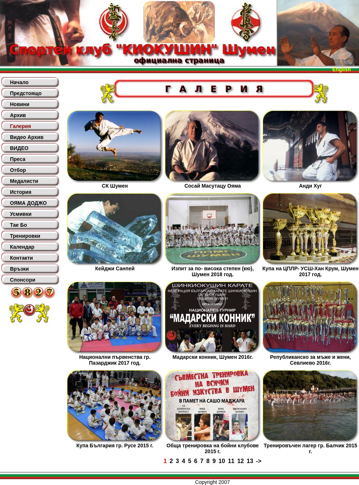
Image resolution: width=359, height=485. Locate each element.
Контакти (21, 258)
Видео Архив (26, 137)
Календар (22, 247)
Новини (19, 104)
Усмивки (21, 214)
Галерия (20, 126)
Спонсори (22, 280)
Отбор (18, 170)
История (20, 192)
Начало (19, 82)
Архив (18, 115)
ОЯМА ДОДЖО (28, 203)
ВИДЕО (19, 148)
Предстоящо (25, 93)
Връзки (19, 269)
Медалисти (24, 181)
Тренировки (25, 236)
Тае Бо (18, 225)
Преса (17, 159)
